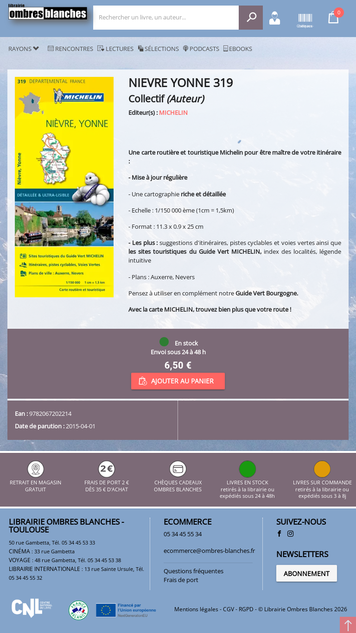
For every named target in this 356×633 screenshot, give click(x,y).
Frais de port (181, 580)
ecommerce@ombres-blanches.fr (209, 550)
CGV (228, 609)
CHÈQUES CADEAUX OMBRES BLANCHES (178, 483)
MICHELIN (173, 112)
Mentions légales (196, 609)
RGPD (246, 609)
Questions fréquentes (193, 571)
